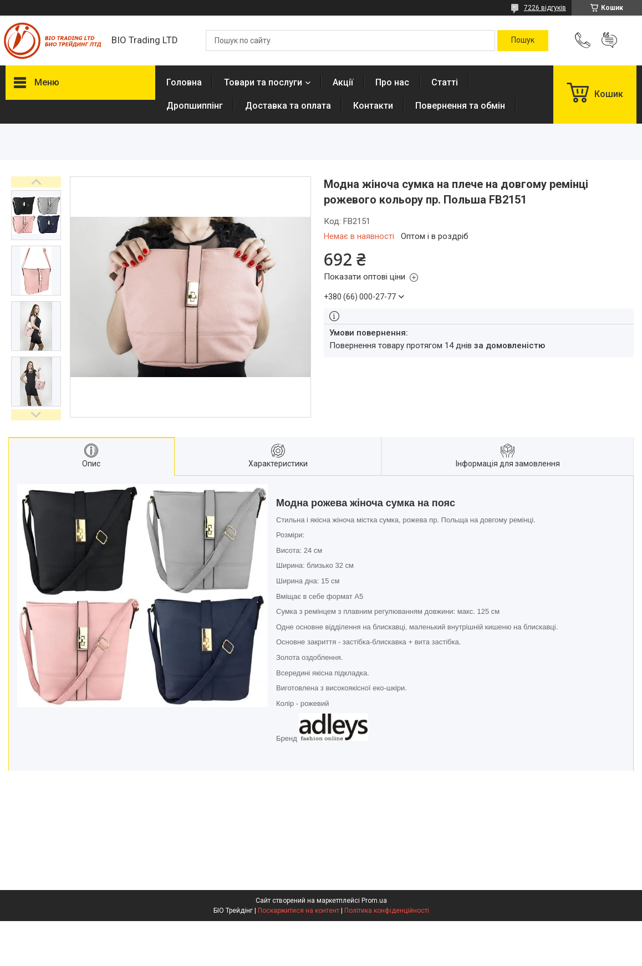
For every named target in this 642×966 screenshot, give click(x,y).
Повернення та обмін (460, 105)
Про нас (392, 82)
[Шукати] (522, 40)
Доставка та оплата (288, 105)
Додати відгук (609, 40)
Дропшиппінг (194, 105)
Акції (343, 82)
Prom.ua (374, 900)
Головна (184, 82)
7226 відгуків (545, 8)
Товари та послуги (263, 82)
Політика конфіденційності (386, 910)
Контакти (373, 105)
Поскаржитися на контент (298, 910)
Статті (444, 82)
